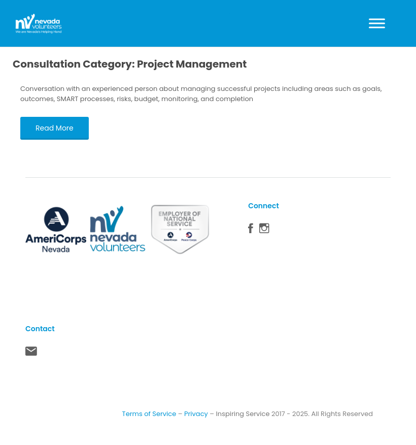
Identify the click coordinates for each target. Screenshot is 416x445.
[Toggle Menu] (377, 23)
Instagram (264, 230)
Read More (55, 128)
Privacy (196, 414)
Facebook (250, 230)
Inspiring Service (243, 414)
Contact (31, 353)
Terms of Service (149, 414)
